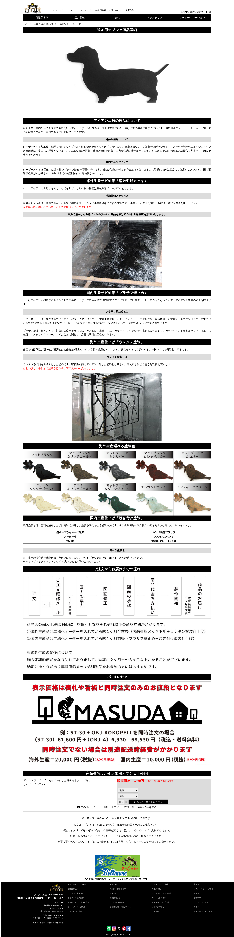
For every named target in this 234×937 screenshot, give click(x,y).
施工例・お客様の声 (118, 889)
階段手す (197, 898)
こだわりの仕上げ (75, 911)
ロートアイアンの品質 (77, 907)
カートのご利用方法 (76, 893)
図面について (115, 898)
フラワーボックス (201, 902)
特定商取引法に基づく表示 (78, 902)
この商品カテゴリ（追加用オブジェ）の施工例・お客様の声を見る (119, 807)
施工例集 (129, 10)
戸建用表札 (156, 889)
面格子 (196, 907)
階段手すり (42, 17)
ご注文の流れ (73, 889)
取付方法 (113, 893)
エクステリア (154, 17)
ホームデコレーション (192, 17)
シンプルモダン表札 (160, 884)
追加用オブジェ (48, 23)
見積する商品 (187, 11)
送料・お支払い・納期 (77, 884)
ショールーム (84, 10)
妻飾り (196, 884)
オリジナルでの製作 (76, 898)
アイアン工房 (31, 23)
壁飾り (196, 893)
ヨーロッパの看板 (117, 902)
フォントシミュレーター (62, 10)
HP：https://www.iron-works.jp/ (51, 911)
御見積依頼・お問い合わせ (108, 10)
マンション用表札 (159, 898)
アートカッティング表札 (162, 893)
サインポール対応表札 (161, 902)
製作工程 (113, 884)
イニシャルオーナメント (204, 889)
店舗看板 (79, 17)
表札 (117, 17)
